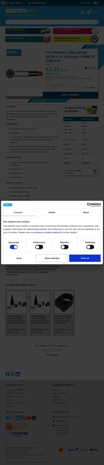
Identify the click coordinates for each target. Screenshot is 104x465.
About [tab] (86, 212)
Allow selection (52, 258)
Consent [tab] (18, 212)
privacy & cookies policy (47, 232)
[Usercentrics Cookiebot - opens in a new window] (89, 205)
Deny (19, 258)
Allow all (85, 258)
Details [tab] (52, 212)
